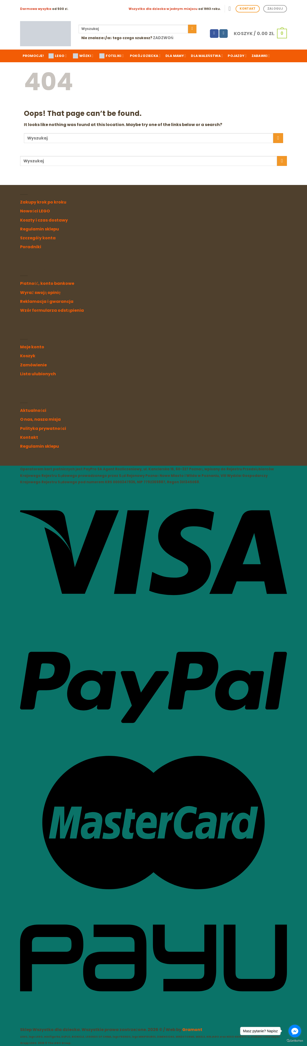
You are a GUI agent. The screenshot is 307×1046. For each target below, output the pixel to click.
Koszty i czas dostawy (44, 220)
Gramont (192, 1030)
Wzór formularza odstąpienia (52, 310)
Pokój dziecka (145, 55)
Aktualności (33, 410)
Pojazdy (237, 55)
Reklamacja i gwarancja (46, 301)
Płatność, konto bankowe (47, 283)
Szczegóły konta (38, 238)
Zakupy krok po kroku (43, 202)
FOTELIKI (111, 55)
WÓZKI (83, 55)
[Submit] (192, 29)
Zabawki (261, 55)
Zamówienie (33, 365)
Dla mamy (175, 55)
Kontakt (29, 437)
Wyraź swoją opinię (40, 292)
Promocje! (33, 56)
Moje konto (32, 347)
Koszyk (27, 356)
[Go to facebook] (294, 1031)
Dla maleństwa (207, 55)
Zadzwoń (163, 37)
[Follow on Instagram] (223, 33)
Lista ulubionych (38, 374)
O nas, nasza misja (40, 419)
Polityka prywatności (43, 428)
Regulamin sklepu (39, 229)
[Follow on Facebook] (214, 33)
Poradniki (30, 247)
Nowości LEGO (35, 211)
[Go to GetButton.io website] (295, 1040)
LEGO (58, 55)
